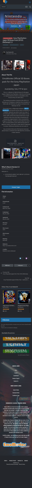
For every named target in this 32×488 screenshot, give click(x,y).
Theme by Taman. (22, 464)
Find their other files (11, 54)
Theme (6, 460)
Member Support (16, 378)
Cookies (26, 460)
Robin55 (11, 52)
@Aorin (26, 108)
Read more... (15, 26)
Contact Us (16, 381)
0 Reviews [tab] (6, 320)
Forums (16, 373)
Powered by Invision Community (12, 464)
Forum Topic (16, 187)
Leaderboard (16, 375)
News (16, 370)
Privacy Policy (12, 460)
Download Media (16, 393)
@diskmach (5, 110)
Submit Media (16, 390)
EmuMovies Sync (16, 395)
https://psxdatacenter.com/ (9, 245)
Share (7, 265)
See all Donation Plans (23, 355)
